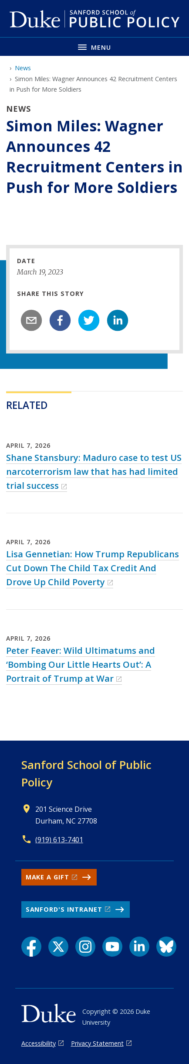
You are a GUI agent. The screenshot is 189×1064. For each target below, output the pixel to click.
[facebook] (60, 320)
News (23, 68)
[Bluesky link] (166, 947)
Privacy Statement (97, 1043)
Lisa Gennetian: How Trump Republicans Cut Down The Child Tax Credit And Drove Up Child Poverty (92, 568)
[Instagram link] (85, 947)
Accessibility (38, 1043)
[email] (31, 320)
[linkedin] (117, 320)
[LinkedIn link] (139, 947)
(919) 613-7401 (59, 839)
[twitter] (89, 320)
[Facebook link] (31, 947)
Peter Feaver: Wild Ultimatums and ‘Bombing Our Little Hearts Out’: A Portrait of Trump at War (80, 664)
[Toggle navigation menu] (94, 46)
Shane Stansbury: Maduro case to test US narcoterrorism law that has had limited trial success (94, 471)
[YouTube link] (112, 947)
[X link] (58, 947)
